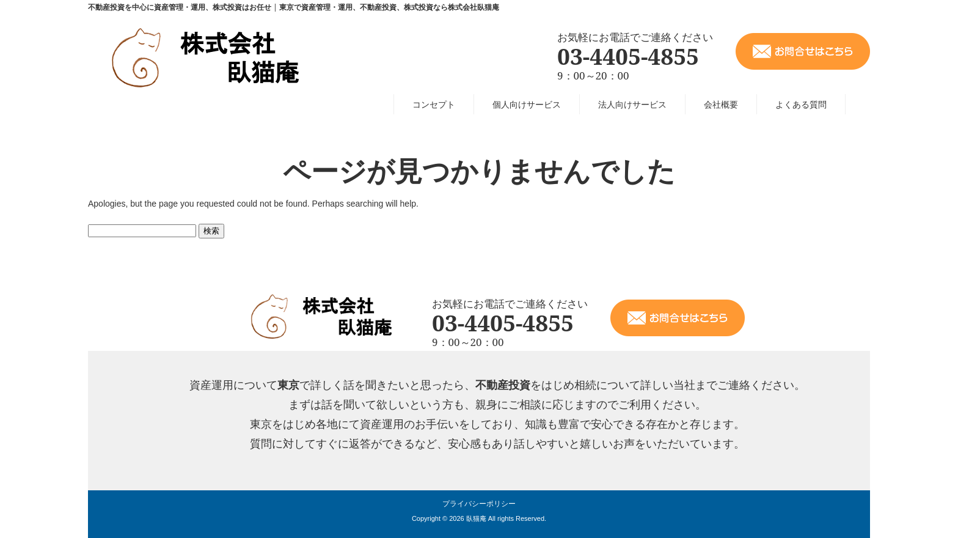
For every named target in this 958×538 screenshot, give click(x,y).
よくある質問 (801, 104)
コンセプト (433, 104)
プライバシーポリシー (479, 503)
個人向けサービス (526, 104)
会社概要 (721, 104)
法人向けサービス (632, 104)
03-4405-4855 (628, 56)
